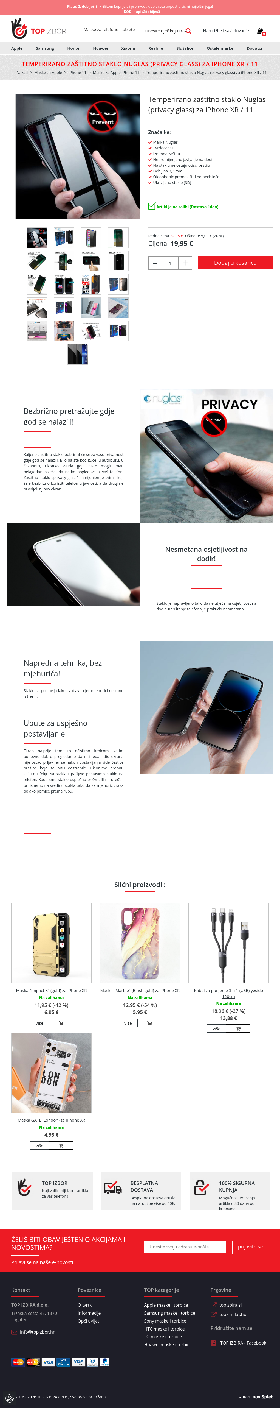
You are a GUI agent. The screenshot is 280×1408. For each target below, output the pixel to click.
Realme (155, 48)
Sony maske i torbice (165, 1321)
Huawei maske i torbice (168, 1345)
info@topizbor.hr (37, 1332)
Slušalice (184, 48)
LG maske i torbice (163, 1337)
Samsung (45, 48)
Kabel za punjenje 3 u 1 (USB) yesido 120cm (228, 993)
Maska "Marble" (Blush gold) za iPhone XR (140, 990)
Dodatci (254, 48)
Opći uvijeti (89, 1321)
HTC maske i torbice (164, 1329)
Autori (254, 1397)
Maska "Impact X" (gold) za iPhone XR (51, 990)
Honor (73, 48)
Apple (16, 48)
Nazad (22, 72)
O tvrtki (85, 1305)
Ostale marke (220, 48)
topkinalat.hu (233, 1314)
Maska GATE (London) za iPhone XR (51, 1120)
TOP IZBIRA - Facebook (238, 1343)
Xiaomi (128, 48)
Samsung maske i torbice (169, 1313)
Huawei (100, 48)
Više (39, 1023)
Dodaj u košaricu (235, 262)
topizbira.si (230, 1305)
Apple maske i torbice (166, 1305)
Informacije (89, 1313)
